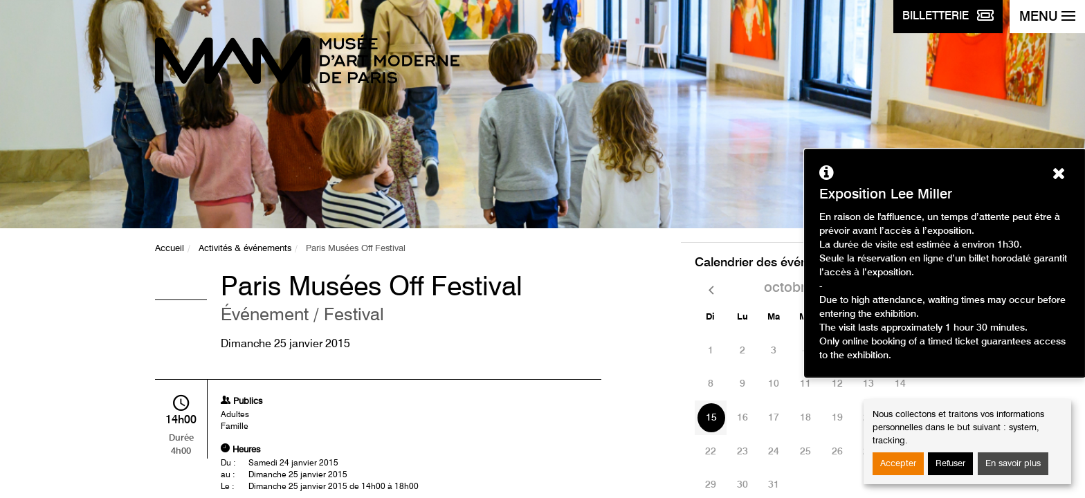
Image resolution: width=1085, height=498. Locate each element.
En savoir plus (1013, 463)
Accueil (169, 248)
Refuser (950, 463)
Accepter (898, 463)
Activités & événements (245, 248)
